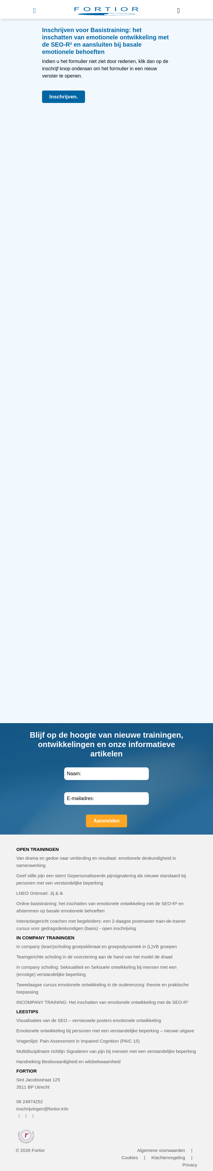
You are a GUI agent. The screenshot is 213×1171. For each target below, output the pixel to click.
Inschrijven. (63, 97)
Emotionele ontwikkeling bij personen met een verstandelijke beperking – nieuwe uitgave (105, 1030)
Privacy (189, 1164)
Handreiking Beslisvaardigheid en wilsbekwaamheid (68, 1061)
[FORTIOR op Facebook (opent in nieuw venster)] (19, 1116)
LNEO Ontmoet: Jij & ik (39, 893)
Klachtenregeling (168, 1157)
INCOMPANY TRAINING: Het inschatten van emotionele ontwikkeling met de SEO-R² (102, 1002)
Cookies (130, 1157)
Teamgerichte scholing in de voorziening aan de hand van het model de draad (94, 956)
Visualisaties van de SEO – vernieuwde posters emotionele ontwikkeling (88, 1020)
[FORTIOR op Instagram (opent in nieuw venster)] (26, 1116)
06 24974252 (29, 1101)
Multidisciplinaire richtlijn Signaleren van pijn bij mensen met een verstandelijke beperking (106, 1051)
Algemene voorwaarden (161, 1150)
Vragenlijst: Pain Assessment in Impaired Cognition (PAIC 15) (78, 1041)
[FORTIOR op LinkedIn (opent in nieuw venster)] (33, 1116)
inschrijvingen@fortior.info (42, 1108)
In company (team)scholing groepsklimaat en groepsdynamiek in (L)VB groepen (96, 946)
